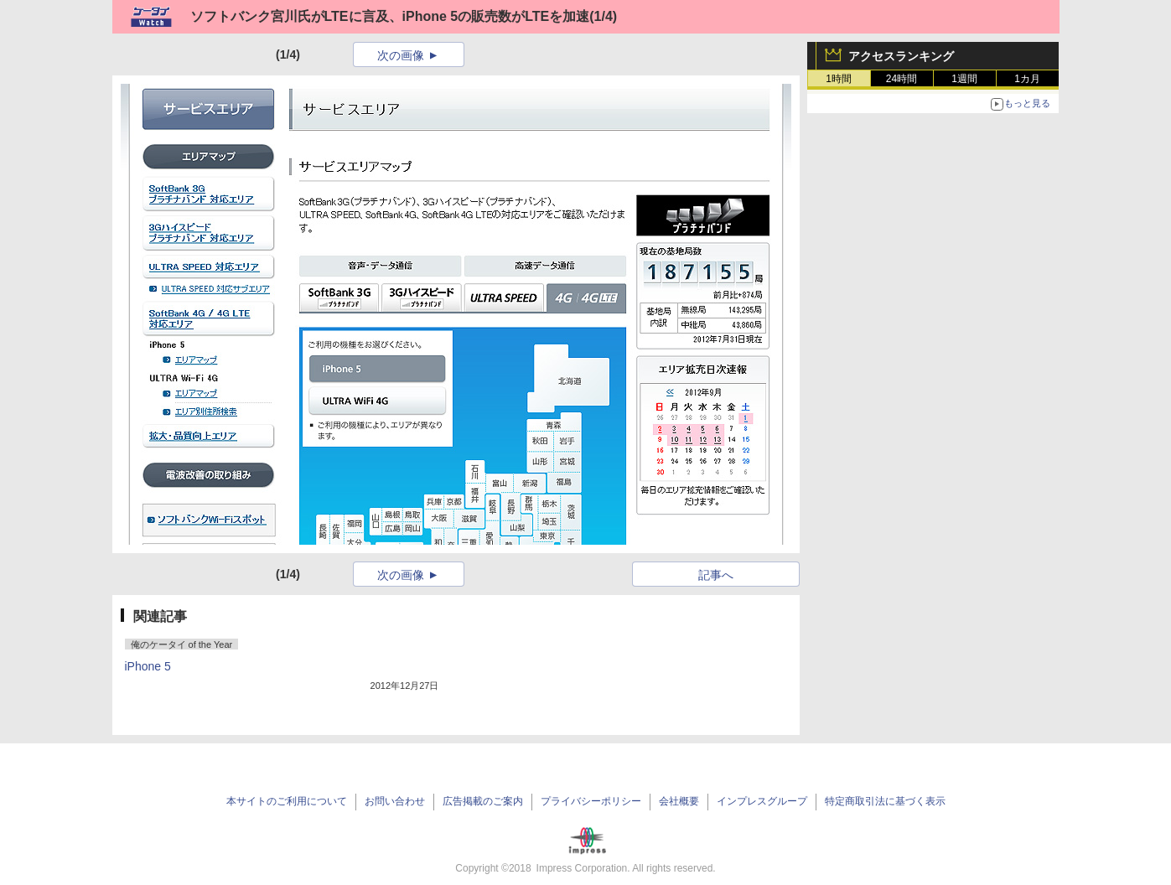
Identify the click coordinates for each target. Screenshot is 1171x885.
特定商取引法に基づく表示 (885, 801)
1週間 (964, 79)
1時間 (839, 79)
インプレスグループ (762, 801)
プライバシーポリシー (591, 801)
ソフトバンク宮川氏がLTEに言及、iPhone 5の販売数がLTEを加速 (390, 16)
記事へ (715, 575)
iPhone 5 (148, 666)
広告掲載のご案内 (483, 801)
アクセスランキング (901, 56)
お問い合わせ (395, 801)
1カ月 (1027, 79)
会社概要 (679, 801)
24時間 (901, 79)
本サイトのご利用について (286, 801)
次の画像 (400, 55)
